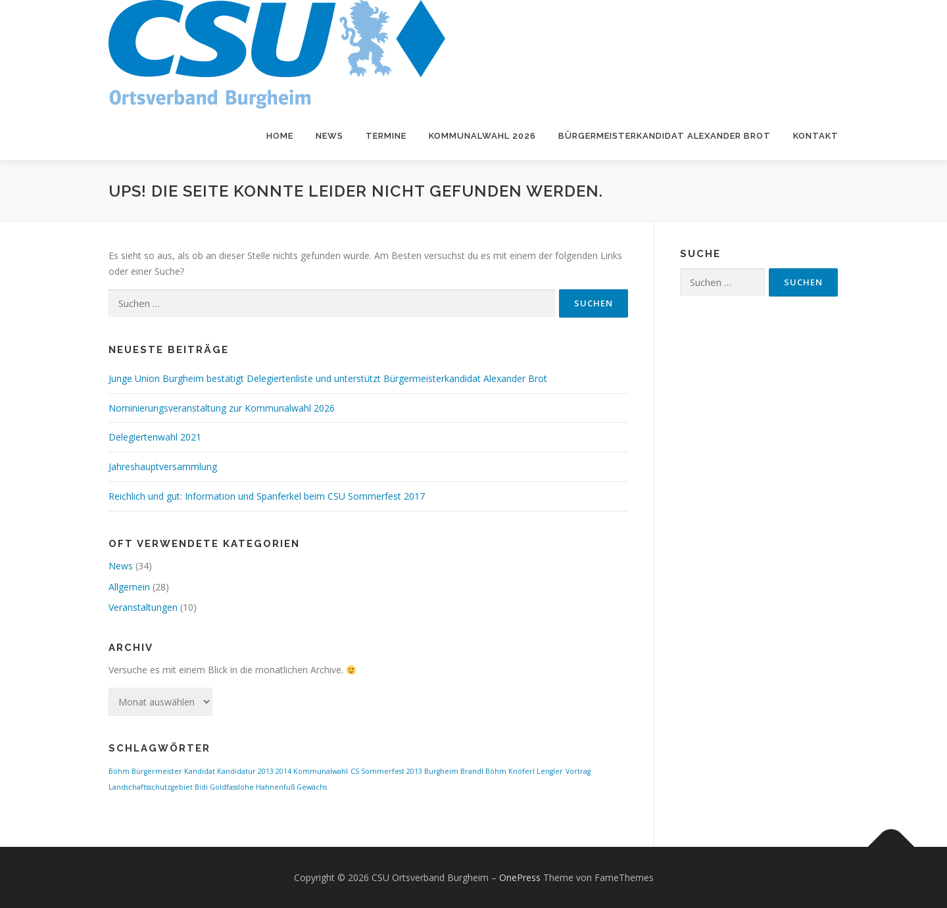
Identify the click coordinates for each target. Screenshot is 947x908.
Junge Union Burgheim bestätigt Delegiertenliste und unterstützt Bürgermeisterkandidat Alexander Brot (328, 378)
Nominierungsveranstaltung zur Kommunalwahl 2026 (222, 408)
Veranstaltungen (143, 607)
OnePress (520, 877)
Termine (386, 136)
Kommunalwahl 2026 (482, 136)
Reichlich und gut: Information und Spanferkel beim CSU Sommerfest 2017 (267, 496)
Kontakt (815, 136)
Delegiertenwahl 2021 (155, 437)
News (329, 136)
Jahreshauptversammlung (163, 466)
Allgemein (129, 587)
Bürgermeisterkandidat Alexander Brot (664, 136)
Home (279, 136)
